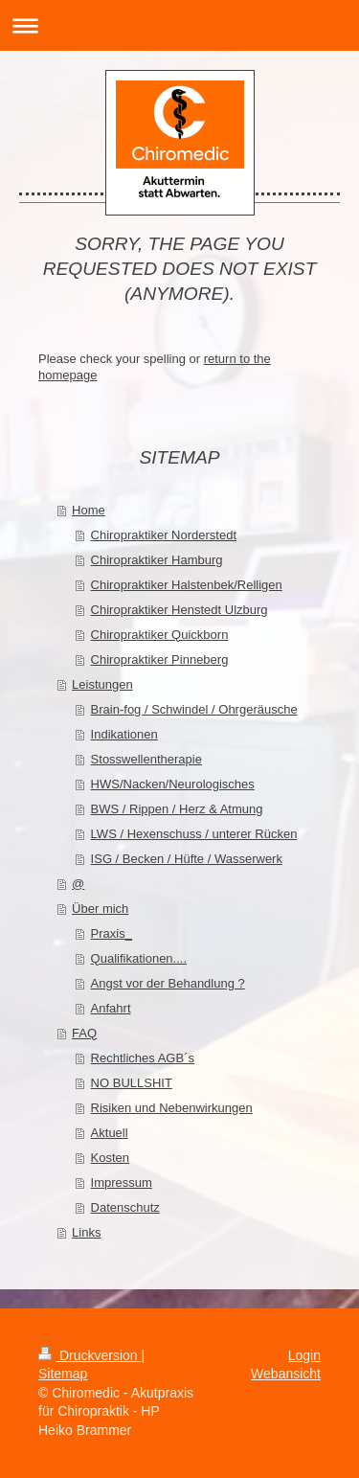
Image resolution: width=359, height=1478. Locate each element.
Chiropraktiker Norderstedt (163, 535)
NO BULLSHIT (131, 1083)
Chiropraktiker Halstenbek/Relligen (186, 585)
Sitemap (62, 1373)
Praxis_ (111, 933)
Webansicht (286, 1373)
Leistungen (102, 684)
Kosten (110, 1157)
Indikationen (124, 734)
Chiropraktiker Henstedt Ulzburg (179, 610)
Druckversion (89, 1355)
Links (86, 1232)
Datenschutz (125, 1207)
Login (304, 1355)
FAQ (84, 1033)
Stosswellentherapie (146, 759)
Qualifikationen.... (139, 958)
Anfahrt (111, 1008)
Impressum (121, 1182)
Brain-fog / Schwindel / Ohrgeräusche (194, 709)
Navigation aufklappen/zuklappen (179, 25)
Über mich (100, 908)
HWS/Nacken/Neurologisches (173, 784)
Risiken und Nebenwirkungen (172, 1108)
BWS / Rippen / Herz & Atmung (177, 809)
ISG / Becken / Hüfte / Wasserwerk (186, 859)
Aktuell (109, 1133)
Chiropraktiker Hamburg (157, 560)
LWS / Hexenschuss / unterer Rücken (194, 834)
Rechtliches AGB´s (142, 1058)
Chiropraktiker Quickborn (160, 634)
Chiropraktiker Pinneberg (160, 659)
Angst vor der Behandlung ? (168, 983)
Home (88, 510)
